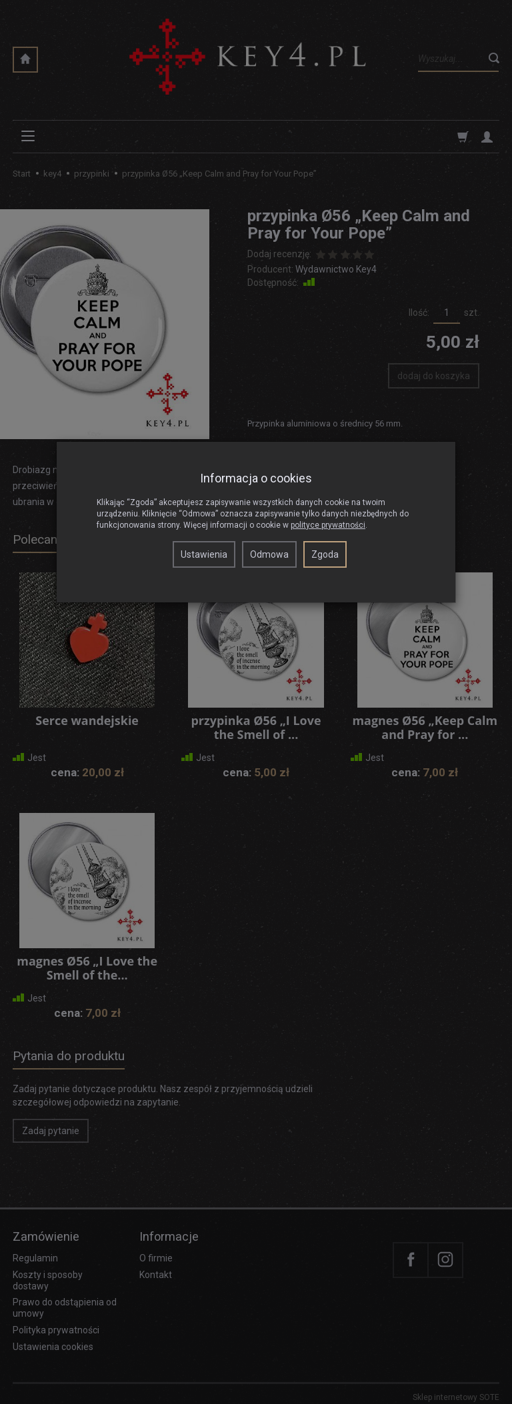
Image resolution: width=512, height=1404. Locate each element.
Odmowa (269, 554)
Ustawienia (204, 554)
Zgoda (325, 554)
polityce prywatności (328, 525)
